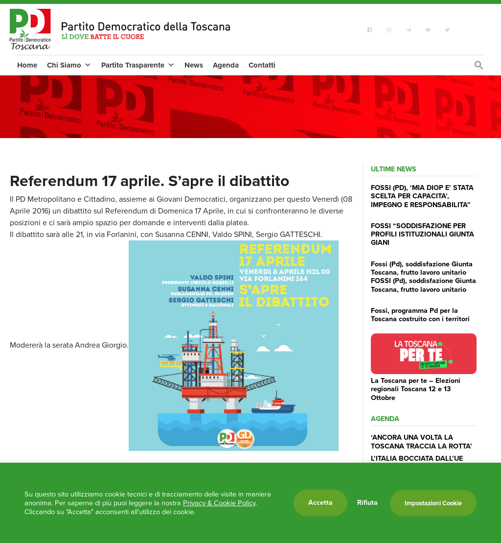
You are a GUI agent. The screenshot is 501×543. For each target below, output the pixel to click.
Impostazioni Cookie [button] (433, 503)
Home (27, 65)
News (193, 65)
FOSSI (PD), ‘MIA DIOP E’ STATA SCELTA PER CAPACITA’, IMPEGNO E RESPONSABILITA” (422, 196)
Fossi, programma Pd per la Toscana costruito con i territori (420, 314)
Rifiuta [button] (367, 502)
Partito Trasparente (138, 65)
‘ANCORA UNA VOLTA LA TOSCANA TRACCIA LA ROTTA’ (421, 441)
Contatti (262, 65)
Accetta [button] (320, 502)
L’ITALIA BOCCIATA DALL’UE (417, 458)
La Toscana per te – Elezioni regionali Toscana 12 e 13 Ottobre (415, 389)
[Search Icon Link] (479, 68)
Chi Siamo (69, 65)
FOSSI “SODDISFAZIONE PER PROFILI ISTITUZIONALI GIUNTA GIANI (422, 234)
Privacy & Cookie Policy (219, 502)
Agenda (226, 65)
